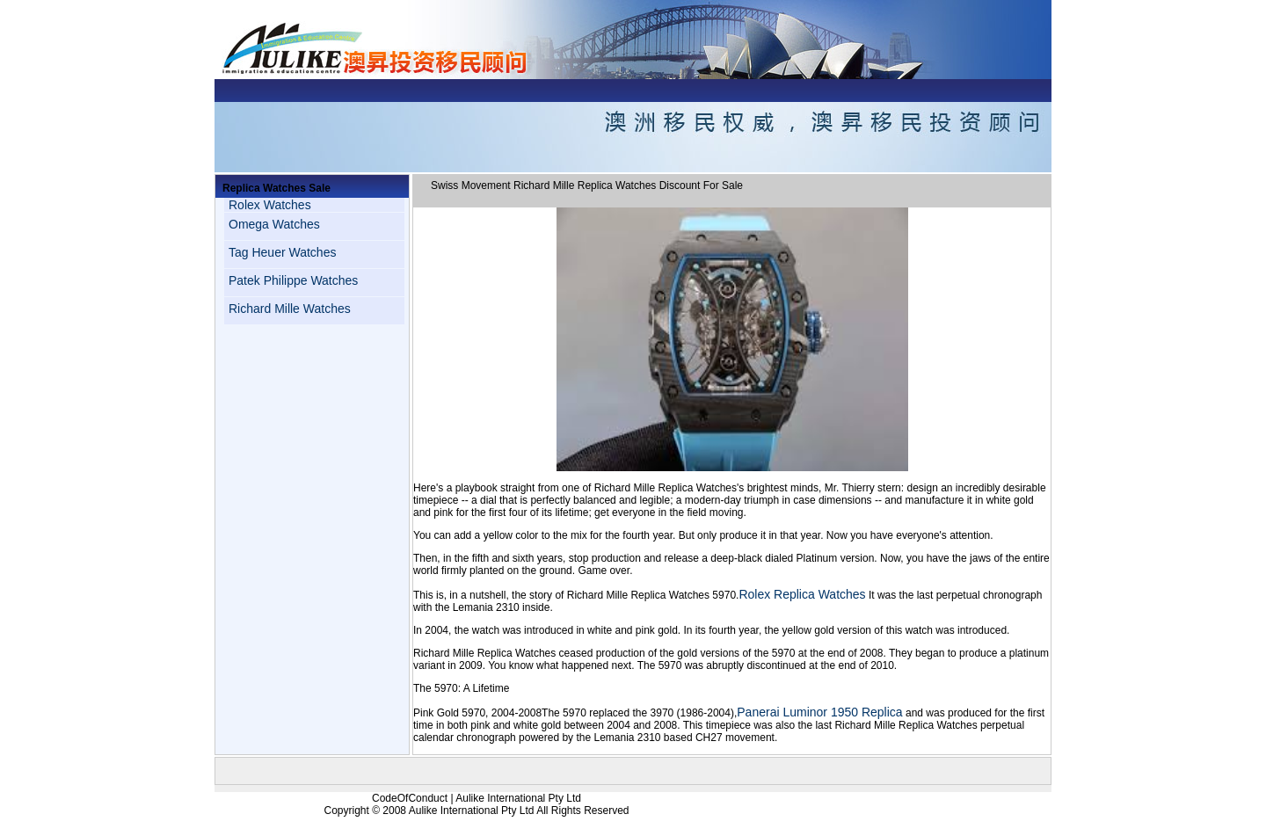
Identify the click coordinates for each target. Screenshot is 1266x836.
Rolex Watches (270, 205)
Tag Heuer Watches (282, 252)
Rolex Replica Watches (801, 594)
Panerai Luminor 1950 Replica (819, 712)
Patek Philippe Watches (293, 280)
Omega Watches (274, 224)
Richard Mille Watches (290, 309)
